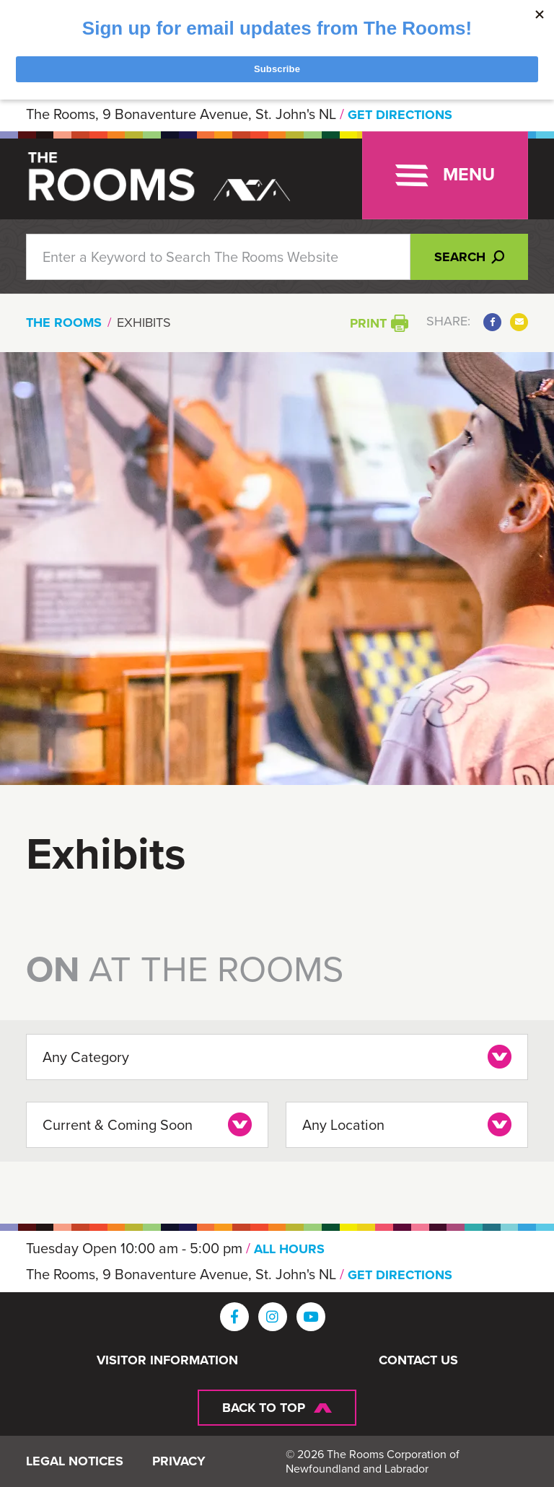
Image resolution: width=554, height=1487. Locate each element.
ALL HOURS (289, 1249)
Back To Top (263, 1407)
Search (469, 256)
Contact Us (418, 1361)
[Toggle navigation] (445, 175)
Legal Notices (74, 1462)
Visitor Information (167, 1361)
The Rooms (64, 322)
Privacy (179, 1462)
